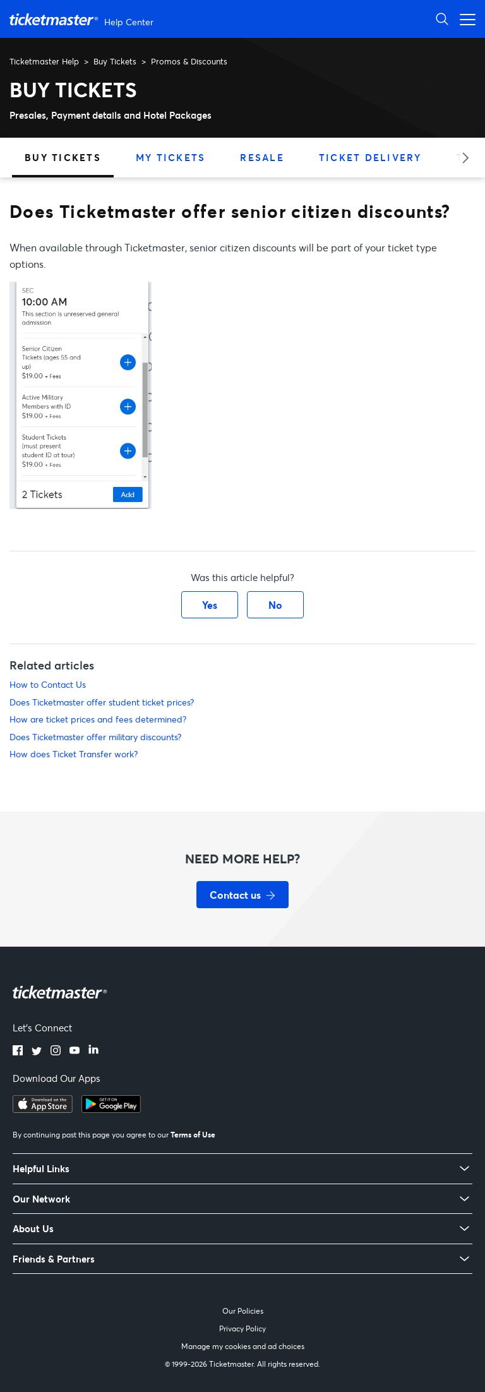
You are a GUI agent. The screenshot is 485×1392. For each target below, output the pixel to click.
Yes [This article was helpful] (209, 604)
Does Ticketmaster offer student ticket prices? (101, 702)
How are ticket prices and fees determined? (97, 719)
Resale (262, 157)
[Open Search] (442, 18)
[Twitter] (37, 1051)
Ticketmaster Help (44, 61)
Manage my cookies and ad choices (242, 1346)
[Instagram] (56, 1051)
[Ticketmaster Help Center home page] (83, 19)
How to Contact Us (47, 684)
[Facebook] (18, 1051)
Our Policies (242, 1311)
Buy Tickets (114, 61)
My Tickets (171, 157)
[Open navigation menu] (464, 18)
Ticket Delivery (370, 157)
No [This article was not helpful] (275, 604)
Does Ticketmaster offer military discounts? (95, 737)
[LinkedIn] (93, 1051)
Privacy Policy (242, 1328)
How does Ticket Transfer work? (73, 754)
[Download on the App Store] (43, 1109)
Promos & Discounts (189, 61)
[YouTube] (74, 1051)
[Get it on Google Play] (111, 1109)
